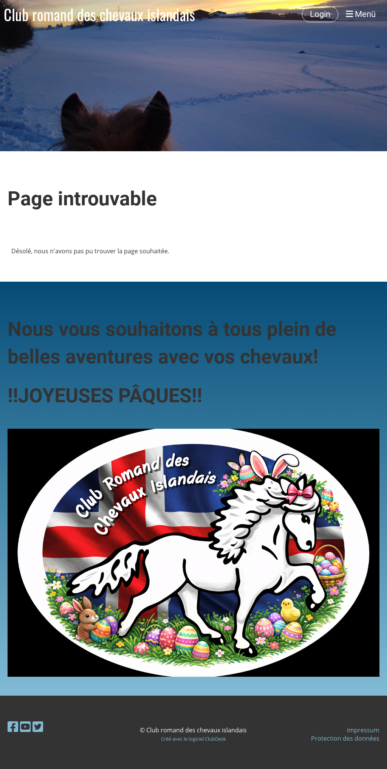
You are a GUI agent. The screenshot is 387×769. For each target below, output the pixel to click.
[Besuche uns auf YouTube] (25, 726)
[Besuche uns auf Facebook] (13, 726)
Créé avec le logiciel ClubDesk (193, 738)
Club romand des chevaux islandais (99, 14)
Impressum (363, 730)
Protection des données (345, 738)
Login (320, 14)
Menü (361, 14)
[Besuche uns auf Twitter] (38, 726)
